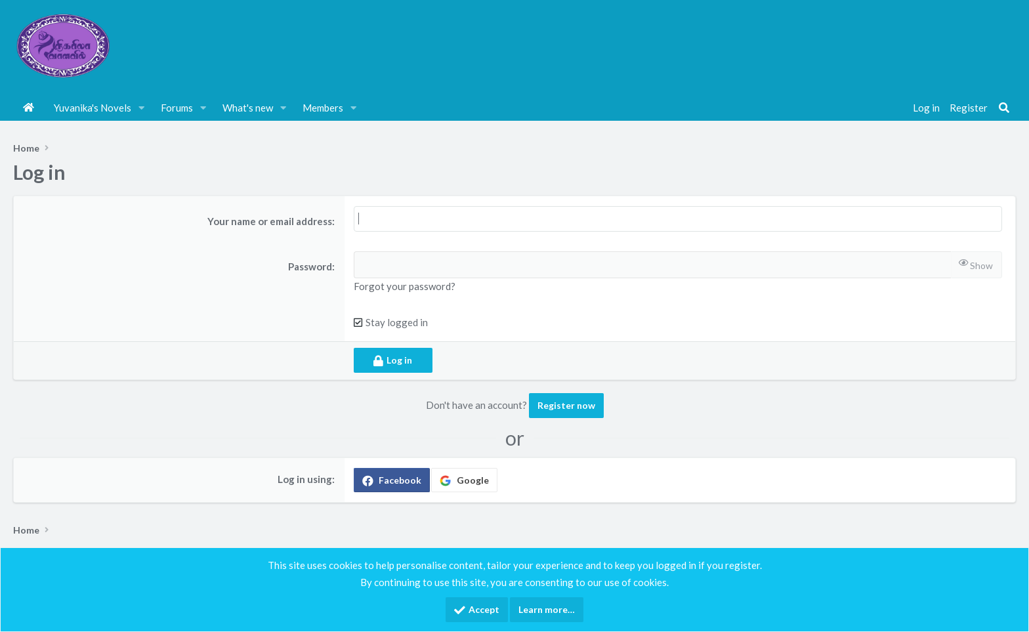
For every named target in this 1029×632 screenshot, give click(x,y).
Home (28, 108)
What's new (247, 108)
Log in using (305, 479)
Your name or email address (269, 221)
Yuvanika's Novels (92, 108)
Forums (177, 108)
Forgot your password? (404, 286)
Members (323, 108)
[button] (142, 108)
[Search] (1004, 108)
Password (310, 266)
